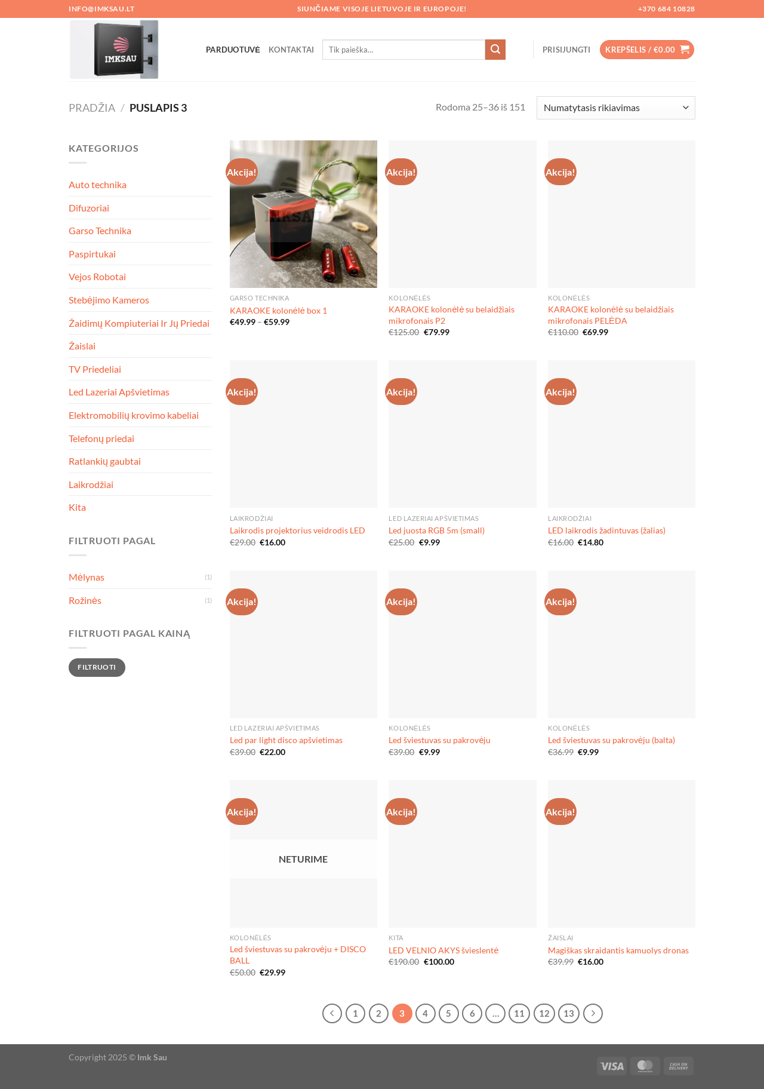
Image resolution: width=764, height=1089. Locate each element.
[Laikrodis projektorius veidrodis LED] (303, 434)
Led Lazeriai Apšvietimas (119, 391)
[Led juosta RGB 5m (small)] (462, 434)
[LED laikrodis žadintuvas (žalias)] (621, 434)
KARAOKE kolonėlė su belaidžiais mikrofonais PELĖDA (611, 315)
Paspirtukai (92, 253)
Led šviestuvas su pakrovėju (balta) (611, 740)
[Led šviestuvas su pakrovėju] (462, 644)
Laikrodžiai (91, 484)
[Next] (593, 1014)
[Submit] (495, 49)
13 (568, 1013)
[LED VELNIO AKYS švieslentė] (462, 854)
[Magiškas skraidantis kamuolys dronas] (621, 854)
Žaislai (82, 345)
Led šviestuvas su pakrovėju (440, 740)
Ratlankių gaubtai (105, 461)
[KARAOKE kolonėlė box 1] (303, 214)
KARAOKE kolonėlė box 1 (278, 310)
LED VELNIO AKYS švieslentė (443, 950)
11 (519, 1013)
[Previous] (332, 1014)
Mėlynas (86, 576)
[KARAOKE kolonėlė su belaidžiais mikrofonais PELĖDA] (621, 214)
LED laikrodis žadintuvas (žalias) (607, 530)
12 (544, 1013)
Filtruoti (97, 666)
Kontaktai (291, 49)
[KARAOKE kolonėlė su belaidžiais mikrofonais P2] (462, 214)
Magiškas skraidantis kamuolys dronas (618, 950)
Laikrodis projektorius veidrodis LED (297, 530)
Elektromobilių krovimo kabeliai (134, 415)
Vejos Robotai (97, 276)
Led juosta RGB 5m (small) (437, 530)
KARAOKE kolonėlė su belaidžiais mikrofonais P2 (452, 315)
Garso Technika (100, 230)
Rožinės (85, 600)
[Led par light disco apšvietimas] (303, 644)
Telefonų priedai (101, 438)
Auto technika (98, 184)
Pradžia (92, 107)
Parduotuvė (233, 49)
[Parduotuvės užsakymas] (616, 107)
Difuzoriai (89, 207)
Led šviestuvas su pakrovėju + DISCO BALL (298, 954)
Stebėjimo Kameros (109, 299)
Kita (77, 507)
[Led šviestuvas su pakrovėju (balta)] (621, 644)
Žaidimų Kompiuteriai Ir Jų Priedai (139, 323)
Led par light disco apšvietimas (286, 740)
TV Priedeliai (95, 369)
